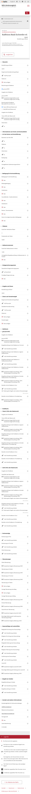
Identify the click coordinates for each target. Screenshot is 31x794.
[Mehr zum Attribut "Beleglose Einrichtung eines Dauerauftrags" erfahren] (27, 636)
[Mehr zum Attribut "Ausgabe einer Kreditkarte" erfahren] (27, 112)
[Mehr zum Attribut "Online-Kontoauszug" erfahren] (27, 550)
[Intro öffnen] (28, 1)
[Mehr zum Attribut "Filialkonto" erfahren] (27, 144)
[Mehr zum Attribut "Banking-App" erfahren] (27, 157)
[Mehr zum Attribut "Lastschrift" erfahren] (27, 663)
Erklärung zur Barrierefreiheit (9, 791)
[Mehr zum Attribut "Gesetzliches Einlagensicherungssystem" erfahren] (27, 268)
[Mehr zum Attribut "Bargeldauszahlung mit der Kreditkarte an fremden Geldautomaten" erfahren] (27, 434)
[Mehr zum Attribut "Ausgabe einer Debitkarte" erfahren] (27, 92)
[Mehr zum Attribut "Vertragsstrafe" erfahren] (27, 716)
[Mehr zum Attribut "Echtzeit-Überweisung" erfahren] (27, 603)
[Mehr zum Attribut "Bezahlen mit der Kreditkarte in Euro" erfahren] (27, 452)
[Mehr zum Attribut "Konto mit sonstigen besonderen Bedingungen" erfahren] (27, 217)
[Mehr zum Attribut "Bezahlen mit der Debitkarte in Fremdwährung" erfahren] (27, 396)
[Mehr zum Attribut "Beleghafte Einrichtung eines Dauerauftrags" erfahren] (27, 629)
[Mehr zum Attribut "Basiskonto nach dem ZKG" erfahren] (27, 137)
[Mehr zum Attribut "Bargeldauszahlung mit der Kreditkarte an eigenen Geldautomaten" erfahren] (27, 425)
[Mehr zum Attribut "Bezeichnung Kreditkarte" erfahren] (27, 102)
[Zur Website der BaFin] (4, 1)
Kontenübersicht (8, 19)
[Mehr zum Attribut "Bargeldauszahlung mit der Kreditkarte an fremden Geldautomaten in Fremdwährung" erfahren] (27, 443)
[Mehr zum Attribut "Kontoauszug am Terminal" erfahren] (27, 543)
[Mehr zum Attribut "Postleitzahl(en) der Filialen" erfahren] (27, 236)
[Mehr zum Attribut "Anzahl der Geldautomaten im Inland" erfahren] (27, 248)
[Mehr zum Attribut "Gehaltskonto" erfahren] (27, 203)
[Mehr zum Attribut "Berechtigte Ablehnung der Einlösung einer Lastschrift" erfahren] (27, 670)
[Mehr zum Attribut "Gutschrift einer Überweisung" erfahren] (27, 609)
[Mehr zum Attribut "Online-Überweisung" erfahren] (27, 562)
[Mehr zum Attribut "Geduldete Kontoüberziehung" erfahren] (27, 306)
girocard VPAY (6, 89)
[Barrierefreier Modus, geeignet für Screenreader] (22, 1)
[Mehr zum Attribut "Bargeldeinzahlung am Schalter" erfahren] (27, 682)
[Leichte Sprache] (25, 1)
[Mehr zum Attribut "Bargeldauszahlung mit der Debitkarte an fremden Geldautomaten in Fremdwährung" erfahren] (27, 376)
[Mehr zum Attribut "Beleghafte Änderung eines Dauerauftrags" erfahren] (27, 643)
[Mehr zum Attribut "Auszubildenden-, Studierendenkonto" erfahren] (27, 197)
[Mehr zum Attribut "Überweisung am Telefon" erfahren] (27, 582)
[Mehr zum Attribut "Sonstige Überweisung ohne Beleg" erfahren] (27, 589)
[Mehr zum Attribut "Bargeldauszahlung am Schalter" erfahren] (27, 689)
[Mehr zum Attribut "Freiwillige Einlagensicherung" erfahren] (27, 275)
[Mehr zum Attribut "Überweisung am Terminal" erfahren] (27, 576)
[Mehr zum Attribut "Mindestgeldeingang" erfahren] (27, 183)
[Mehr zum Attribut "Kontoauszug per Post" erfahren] (27, 536)
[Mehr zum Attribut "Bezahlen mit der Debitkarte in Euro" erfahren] (27, 385)
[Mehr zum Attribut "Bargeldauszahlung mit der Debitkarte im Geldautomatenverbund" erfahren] (27, 359)
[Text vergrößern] (20, 1)
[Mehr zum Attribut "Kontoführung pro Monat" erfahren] (27, 65)
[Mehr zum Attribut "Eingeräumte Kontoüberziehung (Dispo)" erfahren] (27, 72)
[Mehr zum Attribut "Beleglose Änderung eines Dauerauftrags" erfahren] (27, 649)
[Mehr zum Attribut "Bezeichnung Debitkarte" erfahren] (27, 85)
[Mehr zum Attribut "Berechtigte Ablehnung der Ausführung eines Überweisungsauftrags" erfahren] (27, 616)
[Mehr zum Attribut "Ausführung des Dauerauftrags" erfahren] (27, 656)
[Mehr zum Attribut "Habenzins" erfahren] (27, 78)
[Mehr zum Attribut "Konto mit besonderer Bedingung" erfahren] (27, 176)
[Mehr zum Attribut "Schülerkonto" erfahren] (27, 190)
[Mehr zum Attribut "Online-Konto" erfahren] (27, 122)
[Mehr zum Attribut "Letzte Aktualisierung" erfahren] (27, 723)
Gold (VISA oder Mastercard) (9, 109)
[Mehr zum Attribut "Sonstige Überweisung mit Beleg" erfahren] (27, 596)
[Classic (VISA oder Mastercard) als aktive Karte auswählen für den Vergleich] (2, 107)
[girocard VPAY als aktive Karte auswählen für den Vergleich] (2, 89)
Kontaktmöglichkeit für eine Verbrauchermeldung (12, 45)
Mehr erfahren (25, 393)
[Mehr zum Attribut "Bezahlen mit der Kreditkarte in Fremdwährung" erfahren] (27, 458)
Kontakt (3, 788)
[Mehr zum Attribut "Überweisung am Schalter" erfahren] (27, 569)
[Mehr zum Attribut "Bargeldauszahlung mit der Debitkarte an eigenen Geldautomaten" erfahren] (27, 352)
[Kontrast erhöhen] (17, 1)
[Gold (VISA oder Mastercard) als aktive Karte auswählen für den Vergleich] (2, 109)
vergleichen (8, 54)
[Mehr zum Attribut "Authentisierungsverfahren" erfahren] (27, 164)
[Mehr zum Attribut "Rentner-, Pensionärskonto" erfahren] (27, 210)
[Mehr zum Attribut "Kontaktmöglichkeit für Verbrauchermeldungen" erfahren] (27, 703)
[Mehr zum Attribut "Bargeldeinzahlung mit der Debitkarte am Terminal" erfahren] (27, 345)
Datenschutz (21, 788)
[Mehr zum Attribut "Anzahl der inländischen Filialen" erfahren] (27, 229)
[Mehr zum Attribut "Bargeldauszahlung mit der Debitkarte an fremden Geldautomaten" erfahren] (27, 367)
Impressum (11, 788)
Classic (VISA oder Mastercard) (10, 107)
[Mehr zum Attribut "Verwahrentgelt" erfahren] (27, 320)
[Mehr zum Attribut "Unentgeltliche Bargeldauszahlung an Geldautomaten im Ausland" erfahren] (27, 255)
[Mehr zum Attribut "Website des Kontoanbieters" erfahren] (27, 710)
